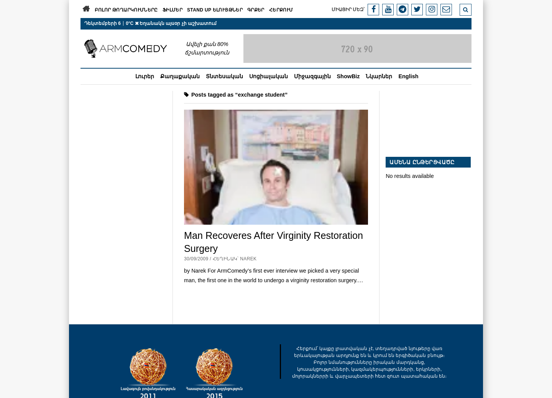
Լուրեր (144, 76)
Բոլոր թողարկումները (126, 10)
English (408, 76)
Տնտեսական (224, 76)
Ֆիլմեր (172, 10)
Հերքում (281, 10)
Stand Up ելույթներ (215, 10)
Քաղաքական (180, 76)
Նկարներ (379, 76)
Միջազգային (312, 76)
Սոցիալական (268, 76)
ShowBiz (348, 76)
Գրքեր (255, 10)
